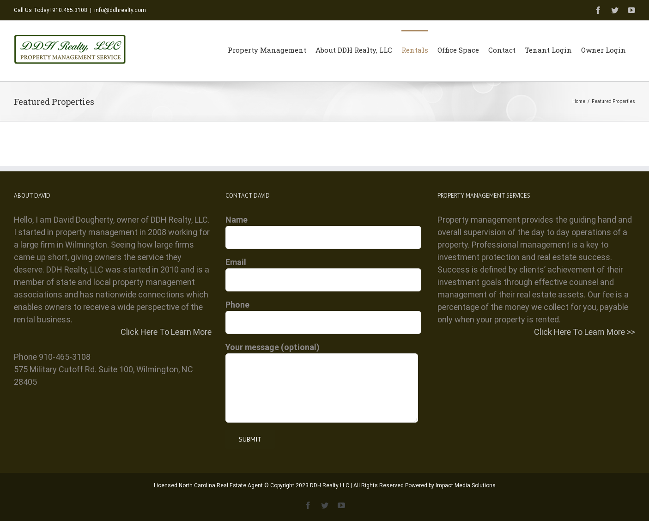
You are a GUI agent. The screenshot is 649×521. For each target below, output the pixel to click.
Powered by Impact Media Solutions (450, 485)
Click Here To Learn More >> (584, 332)
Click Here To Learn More (166, 332)
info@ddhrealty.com (120, 10)
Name (323, 228)
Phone (323, 313)
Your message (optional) (321, 367)
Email (323, 270)
